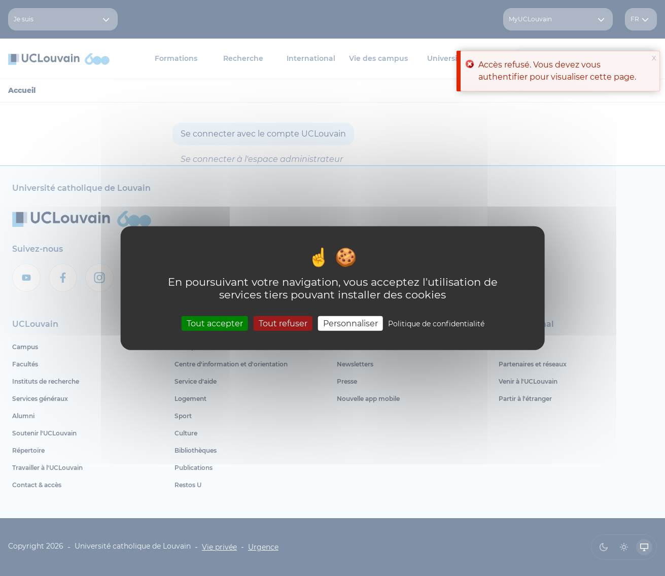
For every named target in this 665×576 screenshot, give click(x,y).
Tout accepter (215, 323)
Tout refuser (283, 323)
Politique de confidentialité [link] (436, 323)
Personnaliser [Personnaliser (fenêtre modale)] (350, 323)
